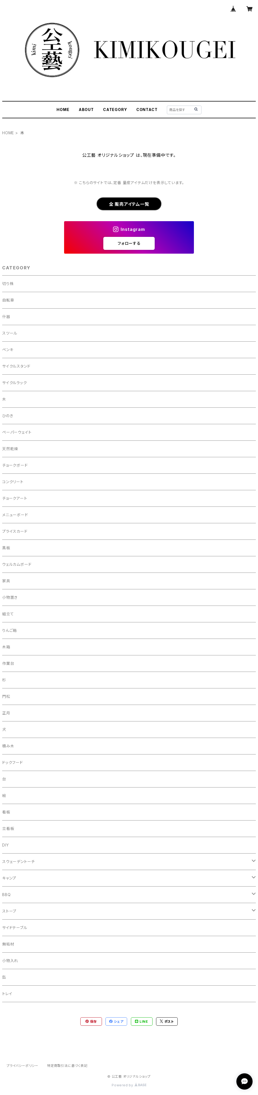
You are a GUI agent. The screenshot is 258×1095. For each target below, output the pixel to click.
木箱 (6, 647)
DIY (5, 845)
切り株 (8, 283)
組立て (8, 614)
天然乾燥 (10, 448)
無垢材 (8, 944)
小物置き (10, 597)
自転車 (8, 300)
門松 (6, 696)
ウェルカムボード (16, 564)
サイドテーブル (14, 927)
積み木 (8, 746)
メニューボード (15, 514)
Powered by (129, 1085)
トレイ (7, 993)
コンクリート (13, 481)
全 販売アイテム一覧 (129, 204)
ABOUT (86, 109)
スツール (9, 333)
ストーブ (9, 911)
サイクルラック (14, 382)
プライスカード (15, 531)
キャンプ (9, 878)
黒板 (6, 547)
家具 (6, 580)
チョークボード (15, 465)
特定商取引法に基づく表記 (67, 1066)
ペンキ (7, 349)
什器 (6, 316)
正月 (6, 713)
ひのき (7, 415)
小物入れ (10, 960)
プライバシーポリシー (22, 1066)
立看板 (8, 828)
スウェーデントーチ (18, 861)
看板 (6, 812)
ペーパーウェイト (16, 432)
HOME (63, 109)
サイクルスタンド (16, 366)
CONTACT (147, 109)
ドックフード (12, 762)
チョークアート (14, 498)
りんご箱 (9, 630)
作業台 (8, 663)
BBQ (6, 894)
